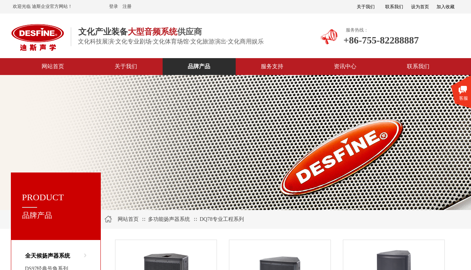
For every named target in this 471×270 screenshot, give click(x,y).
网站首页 (128, 219)
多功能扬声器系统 (169, 219)
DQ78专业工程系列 (222, 219)
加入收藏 (446, 6)
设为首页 (420, 6)
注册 (127, 6)
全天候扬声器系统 (47, 256)
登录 (113, 6)
